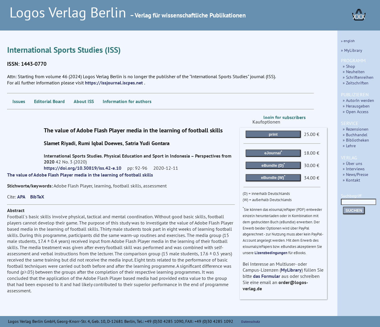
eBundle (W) (273, 177)
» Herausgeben (356, 106)
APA (21, 197)
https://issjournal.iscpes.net (114, 83)
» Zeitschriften (355, 83)
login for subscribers (284, 117)
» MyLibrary (351, 50)
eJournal (273, 152)
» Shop (349, 66)
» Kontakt (351, 180)
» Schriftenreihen (358, 77)
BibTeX (37, 197)
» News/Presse (355, 174)
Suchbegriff (358, 198)
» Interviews (354, 168)
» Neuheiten (354, 71)
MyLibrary (291, 270)
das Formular (266, 276)
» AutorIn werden (358, 100)
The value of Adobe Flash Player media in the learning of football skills (80, 175)
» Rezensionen (355, 129)
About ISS (84, 101)
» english (348, 41)
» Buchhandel (355, 134)
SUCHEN (353, 210)
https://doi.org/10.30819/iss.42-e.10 (82, 168)
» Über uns (352, 163)
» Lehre (349, 145)
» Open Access (355, 111)
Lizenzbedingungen (271, 252)
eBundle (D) (273, 164)
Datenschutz (250, 321)
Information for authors (127, 101)
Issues (18, 101)
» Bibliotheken (356, 140)
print (273, 134)
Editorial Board (49, 101)
